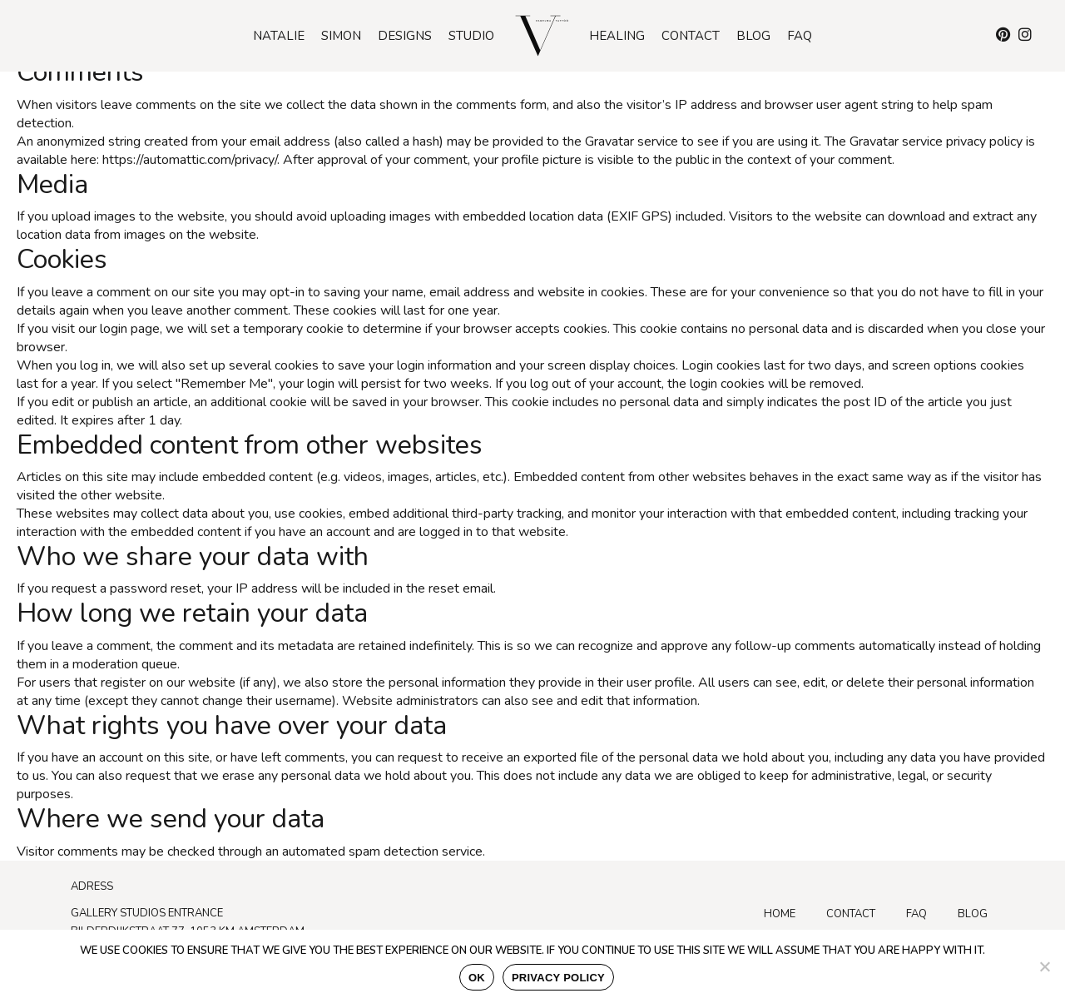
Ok (476, 977)
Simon (341, 35)
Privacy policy (558, 977)
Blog (753, 35)
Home (779, 913)
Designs (405, 35)
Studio (471, 35)
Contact (690, 35)
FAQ (916, 913)
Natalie (279, 35)
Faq (799, 35)
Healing (617, 35)
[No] (1044, 966)
